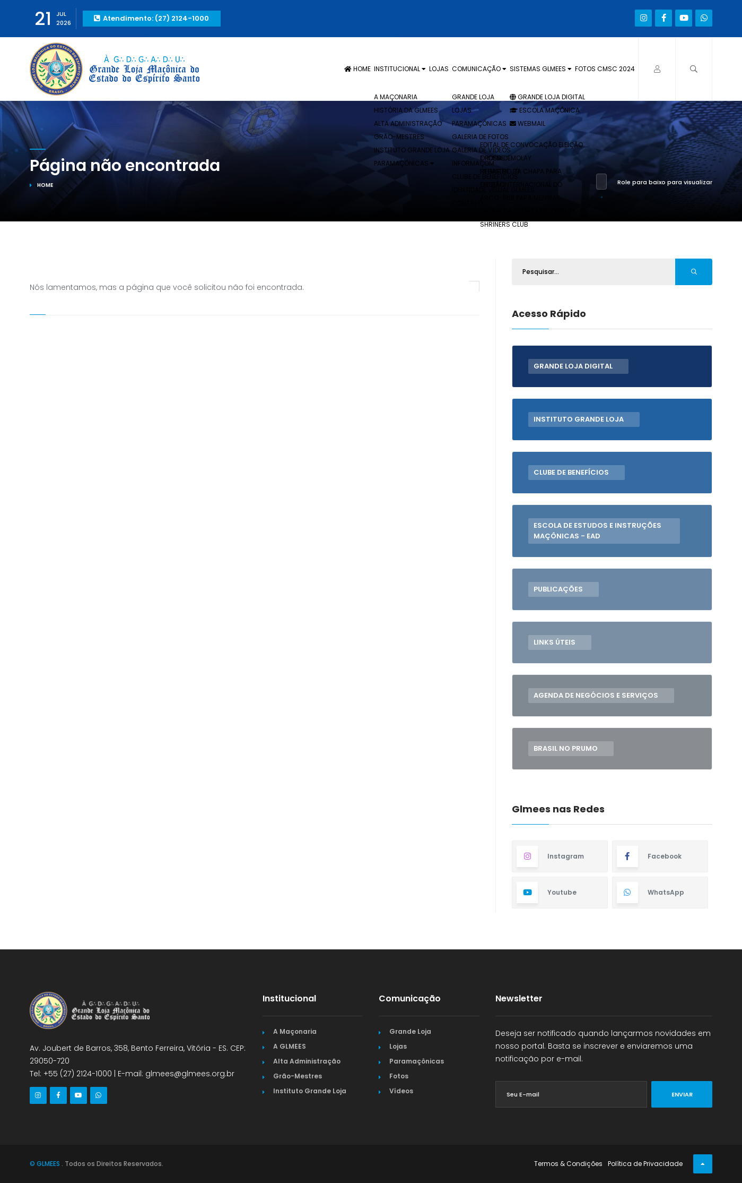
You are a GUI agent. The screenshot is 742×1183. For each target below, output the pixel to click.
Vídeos (401, 1090)
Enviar (682, 1094)
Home (277, 71)
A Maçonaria (295, 1031)
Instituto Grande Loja (309, 1090)
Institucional (334, 71)
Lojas (387, 71)
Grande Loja (410, 1031)
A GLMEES (289, 1046)
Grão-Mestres (297, 1076)
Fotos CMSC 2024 (597, 71)
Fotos (398, 1076)
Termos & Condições (568, 1163)
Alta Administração (307, 1061)
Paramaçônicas (416, 1061)
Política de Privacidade (645, 1163)
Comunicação (440, 71)
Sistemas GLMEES (518, 71)
